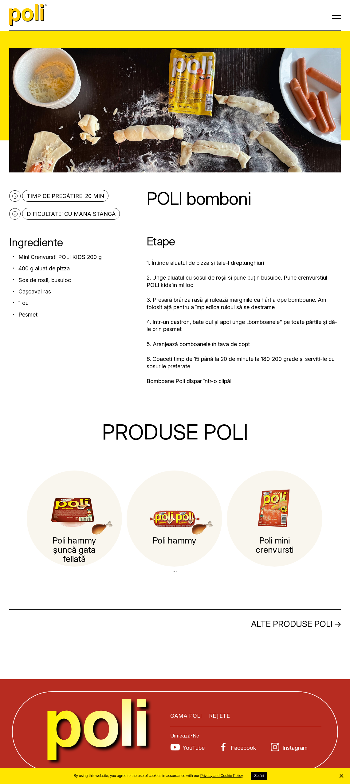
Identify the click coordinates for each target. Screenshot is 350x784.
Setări (259, 776)
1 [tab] (174, 571)
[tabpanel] (74, 519)
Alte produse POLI (292, 624)
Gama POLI (186, 716)
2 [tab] (176, 571)
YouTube (194, 748)
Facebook (243, 748)
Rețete (219, 716)
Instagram (295, 748)
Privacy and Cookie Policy (221, 776)
